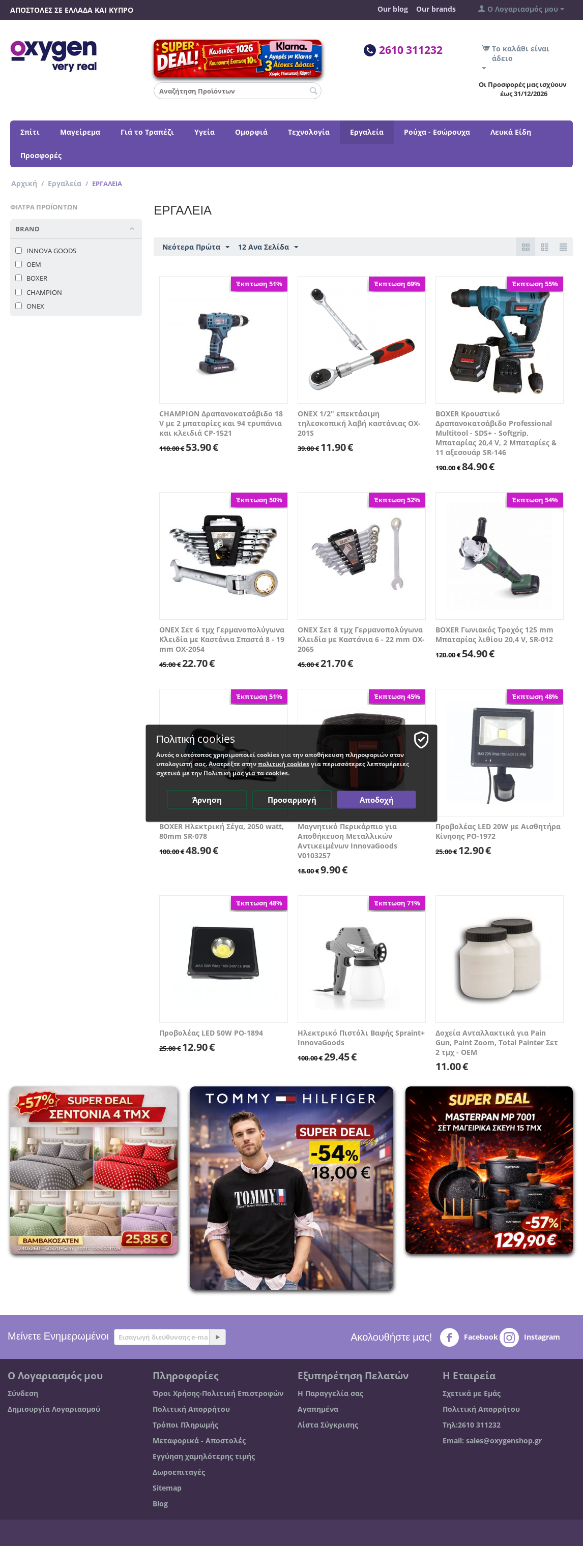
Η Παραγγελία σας (330, 1393)
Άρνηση (207, 799)
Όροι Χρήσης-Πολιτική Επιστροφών (218, 1393)
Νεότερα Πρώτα (195, 247)
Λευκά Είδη (510, 132)
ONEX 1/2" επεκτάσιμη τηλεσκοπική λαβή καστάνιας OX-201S (359, 423)
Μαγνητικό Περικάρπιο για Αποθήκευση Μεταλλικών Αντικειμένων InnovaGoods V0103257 (347, 841)
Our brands (436, 9)
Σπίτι (30, 132)
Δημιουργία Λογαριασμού (54, 1409)
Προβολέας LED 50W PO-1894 (211, 1033)
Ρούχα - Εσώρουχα (437, 132)
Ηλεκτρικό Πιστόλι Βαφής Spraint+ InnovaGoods (361, 1037)
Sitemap (167, 1488)
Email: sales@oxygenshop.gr (492, 1440)
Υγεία (204, 132)
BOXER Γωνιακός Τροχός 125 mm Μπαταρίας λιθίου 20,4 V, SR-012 (494, 634)
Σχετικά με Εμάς (472, 1393)
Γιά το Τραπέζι (147, 132)
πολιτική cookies (283, 763)
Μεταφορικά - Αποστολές (199, 1440)
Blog (160, 1503)
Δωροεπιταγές (179, 1472)
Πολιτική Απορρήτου (191, 1409)
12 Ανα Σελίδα (268, 247)
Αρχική (24, 183)
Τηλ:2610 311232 (472, 1425)
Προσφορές (41, 155)
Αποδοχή (377, 799)
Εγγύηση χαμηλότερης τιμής (204, 1456)
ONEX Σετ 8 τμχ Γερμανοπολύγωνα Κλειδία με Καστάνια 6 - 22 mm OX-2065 (361, 639)
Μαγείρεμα (80, 132)
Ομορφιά (251, 132)
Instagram (530, 1337)
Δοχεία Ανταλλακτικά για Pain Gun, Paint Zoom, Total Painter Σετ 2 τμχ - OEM (496, 1042)
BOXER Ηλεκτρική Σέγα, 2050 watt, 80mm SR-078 (221, 831)
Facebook (469, 1337)
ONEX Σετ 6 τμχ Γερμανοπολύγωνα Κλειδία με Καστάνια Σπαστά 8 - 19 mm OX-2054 (221, 639)
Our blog (392, 9)
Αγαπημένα (318, 1409)
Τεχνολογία (309, 132)
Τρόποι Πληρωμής (185, 1425)
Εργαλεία (367, 132)
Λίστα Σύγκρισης (328, 1425)
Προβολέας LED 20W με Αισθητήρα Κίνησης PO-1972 (498, 831)
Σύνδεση (23, 1393)
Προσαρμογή (292, 799)
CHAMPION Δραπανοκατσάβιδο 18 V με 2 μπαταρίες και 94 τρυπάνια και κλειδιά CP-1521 (221, 423)
